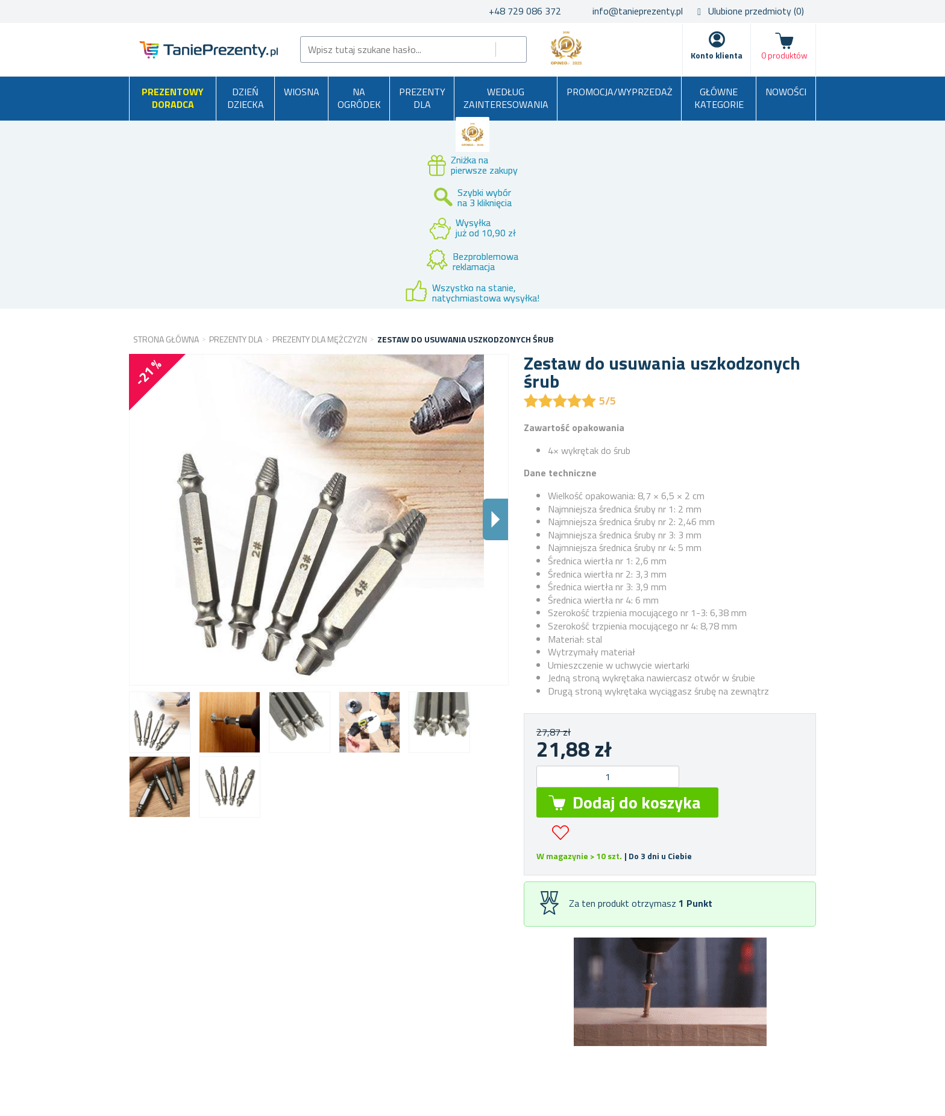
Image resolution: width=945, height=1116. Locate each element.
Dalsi (495, 519)
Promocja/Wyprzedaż (620, 91)
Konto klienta (716, 55)
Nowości (785, 91)
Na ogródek (359, 98)
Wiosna (301, 91)
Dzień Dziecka (245, 98)
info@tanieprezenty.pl (637, 11)
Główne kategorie (719, 98)
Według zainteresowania (505, 98)
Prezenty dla (422, 98)
